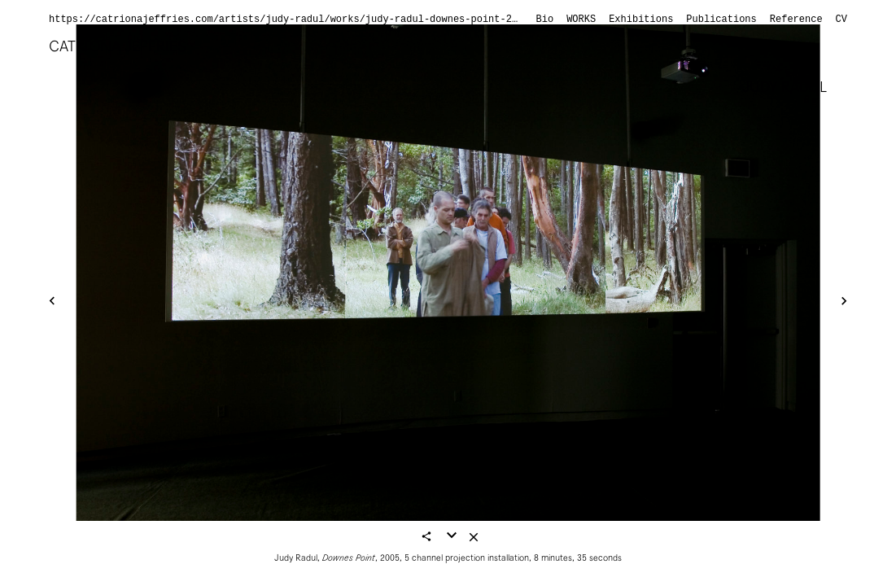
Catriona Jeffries (117, 46)
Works (581, 19)
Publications (721, 19)
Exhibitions (641, 19)
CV (841, 19)
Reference (796, 19)
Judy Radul (784, 86)
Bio (545, 19)
